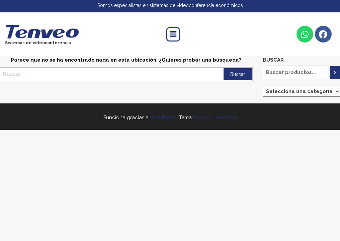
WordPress (162, 117)
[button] (173, 34)
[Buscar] (334, 72)
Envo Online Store (215, 117)
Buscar (273, 60)
